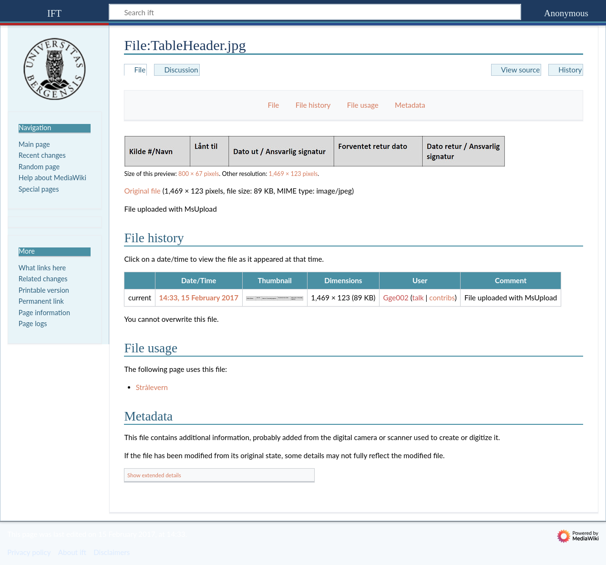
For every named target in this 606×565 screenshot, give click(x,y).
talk (417, 297)
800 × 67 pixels (198, 173)
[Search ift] (315, 12)
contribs (441, 297)
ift (54, 12)
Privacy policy (29, 552)
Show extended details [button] (154, 475)
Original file (142, 190)
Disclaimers (111, 552)
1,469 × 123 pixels (293, 173)
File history (313, 105)
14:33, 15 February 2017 (198, 297)
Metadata (410, 105)
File (273, 105)
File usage (363, 105)
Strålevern (152, 387)
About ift (72, 552)
